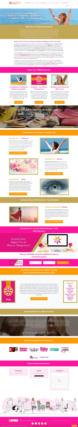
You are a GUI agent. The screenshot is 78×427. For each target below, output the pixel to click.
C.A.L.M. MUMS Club (64, 2)
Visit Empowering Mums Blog (39, 298)
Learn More (18, 102)
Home (33, 2)
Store (49, 2)
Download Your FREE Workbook (18, 152)
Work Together (43, 2)
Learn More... (30, 425)
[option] (39, 324)
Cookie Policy (66, 420)
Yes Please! (39, 102)
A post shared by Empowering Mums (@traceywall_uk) (60, 387)
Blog (53, 2)
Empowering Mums (19, 373)
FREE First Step (27, 2)
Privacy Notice (59, 420)
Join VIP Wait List (63, 262)
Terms (53, 420)
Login (67, 5)
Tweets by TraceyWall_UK (39, 373)
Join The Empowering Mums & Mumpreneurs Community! (39, 123)
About (37, 2)
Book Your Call (59, 102)
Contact (57, 2)
